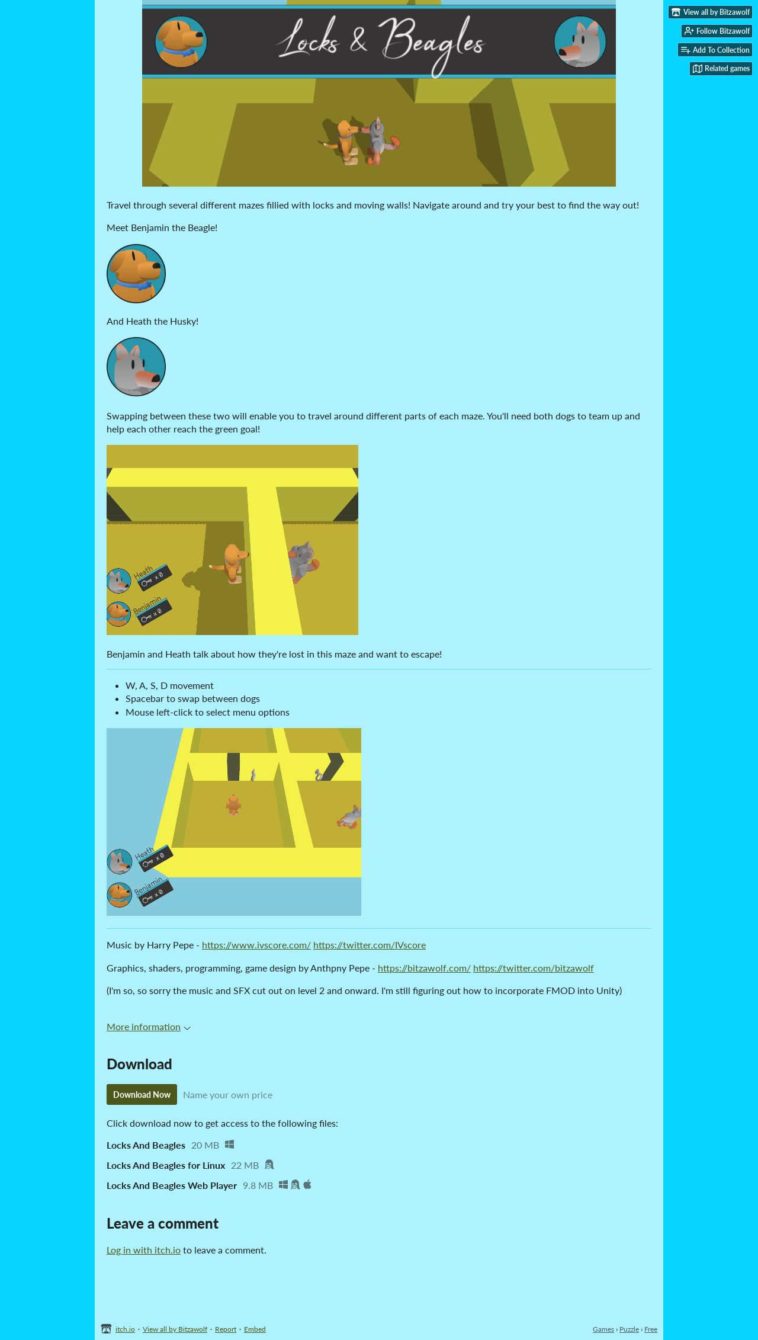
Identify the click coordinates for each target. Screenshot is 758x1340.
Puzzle (629, 1329)
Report (225, 1329)
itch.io (125, 1329)
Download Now (142, 1094)
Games (603, 1329)
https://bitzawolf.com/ (424, 967)
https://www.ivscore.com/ (256, 944)
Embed (255, 1329)
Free (650, 1329)
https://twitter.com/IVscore (369, 944)
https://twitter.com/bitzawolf (533, 967)
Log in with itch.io (144, 1249)
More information (149, 1026)
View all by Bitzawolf (175, 1329)
